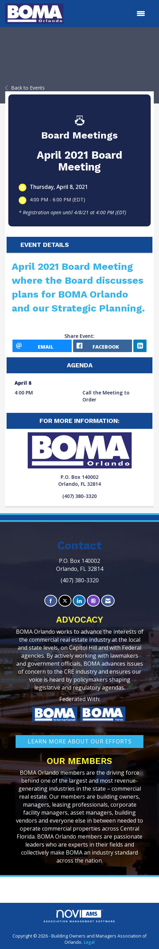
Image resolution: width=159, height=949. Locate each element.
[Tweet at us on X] (65, 601)
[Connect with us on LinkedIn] (79, 601)
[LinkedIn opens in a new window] (140, 346)
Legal (89, 942)
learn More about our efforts (80, 741)
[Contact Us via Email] (108, 601)
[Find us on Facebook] (50, 601)
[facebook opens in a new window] (102, 346)
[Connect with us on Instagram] (93, 601)
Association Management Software (80, 916)
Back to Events (25, 87)
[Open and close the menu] (108, 13)
